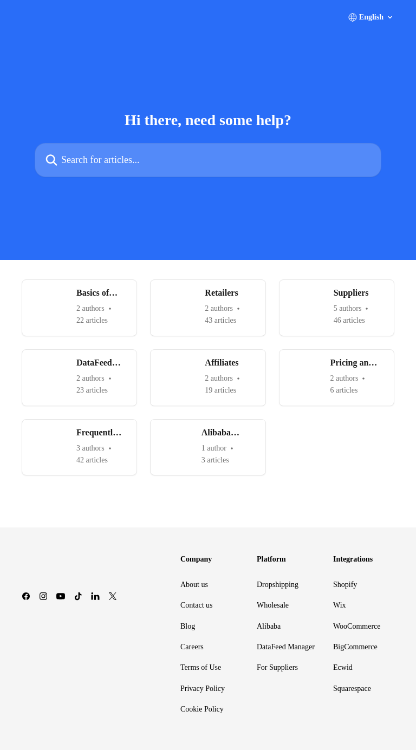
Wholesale (273, 605)
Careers (192, 647)
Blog (187, 626)
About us (194, 585)
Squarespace (352, 688)
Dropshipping (277, 585)
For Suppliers (277, 667)
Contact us (196, 605)
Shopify (345, 585)
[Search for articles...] (208, 160)
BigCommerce (355, 647)
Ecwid (343, 667)
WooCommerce (357, 626)
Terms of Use (200, 667)
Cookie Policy (202, 709)
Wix (339, 605)
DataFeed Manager (286, 647)
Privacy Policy (202, 688)
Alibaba (269, 626)
